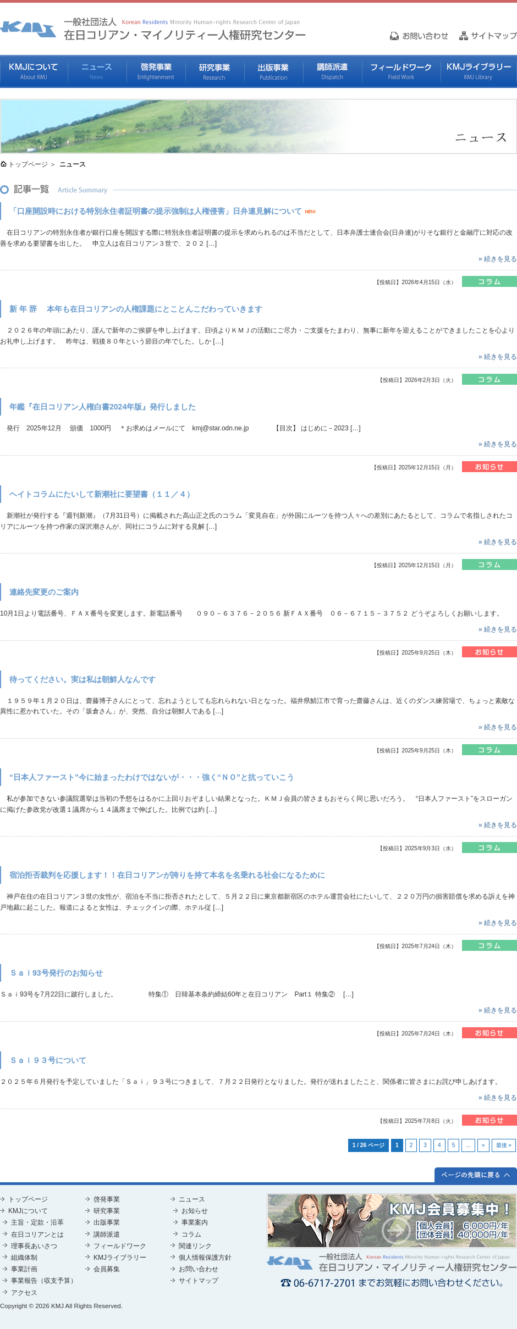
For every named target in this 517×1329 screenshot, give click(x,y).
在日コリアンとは (37, 1234)
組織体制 (24, 1257)
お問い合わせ (198, 1269)
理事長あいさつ (34, 1246)
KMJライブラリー (479, 71)
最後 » (504, 1145)
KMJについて (34, 71)
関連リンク (195, 1246)
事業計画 (24, 1269)
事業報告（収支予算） (44, 1280)
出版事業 (273, 71)
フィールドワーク (401, 71)
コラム (191, 1234)
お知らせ (195, 1211)
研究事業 (214, 71)
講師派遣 (332, 71)
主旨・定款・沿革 (37, 1222)
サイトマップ (198, 1280)
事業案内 (195, 1222)
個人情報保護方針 (205, 1257)
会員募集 (107, 1269)
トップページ (28, 164)
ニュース (97, 71)
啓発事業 (156, 71)
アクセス (24, 1293)
